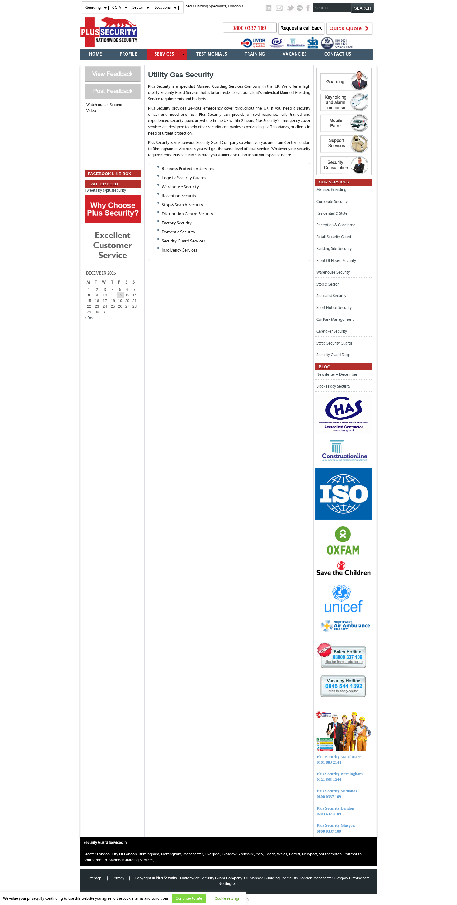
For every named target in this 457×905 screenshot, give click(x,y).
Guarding (93, 7)
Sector (137, 7)
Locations (163, 7)
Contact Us (337, 54)
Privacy (118, 878)
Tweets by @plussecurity (105, 190)
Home (95, 54)
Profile (128, 54)
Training (255, 54)
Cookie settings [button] (227, 898)
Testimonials (211, 54)
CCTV (116, 7)
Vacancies (295, 54)
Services (164, 54)
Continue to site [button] (189, 898)
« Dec (89, 318)
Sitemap (95, 878)
